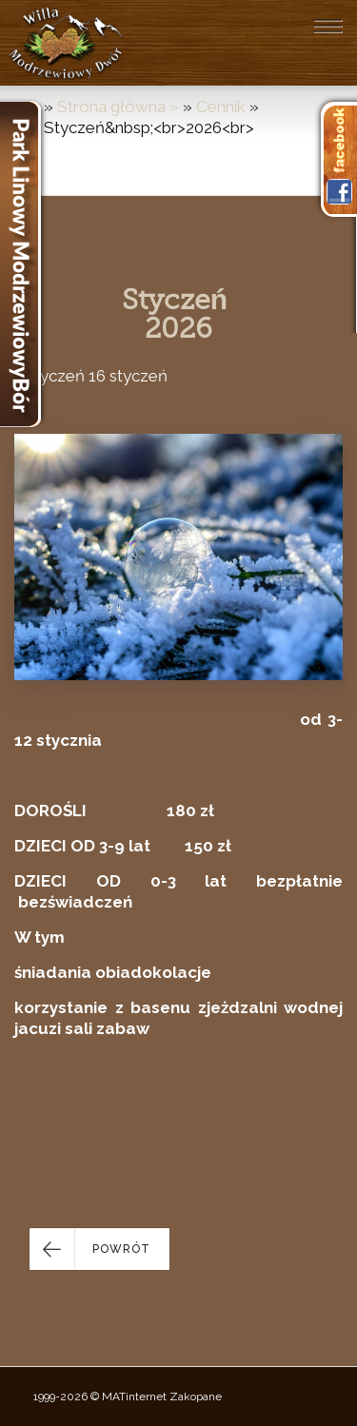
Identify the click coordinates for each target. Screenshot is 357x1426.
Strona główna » (120, 106)
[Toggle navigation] (327, 25)
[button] (99, 1249)
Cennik (221, 106)
